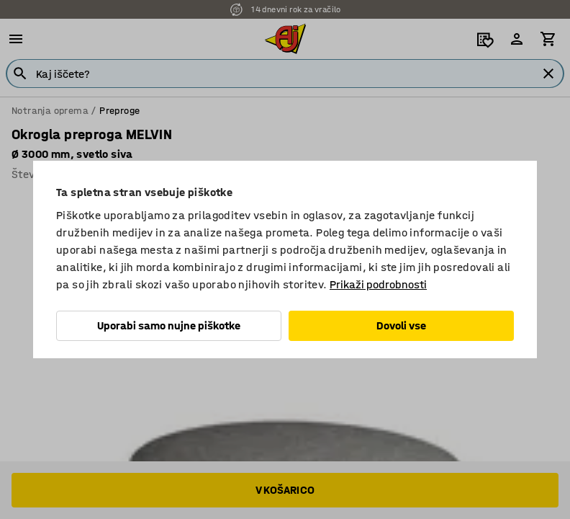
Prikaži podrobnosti (378, 284)
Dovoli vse (401, 325)
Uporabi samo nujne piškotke (168, 325)
